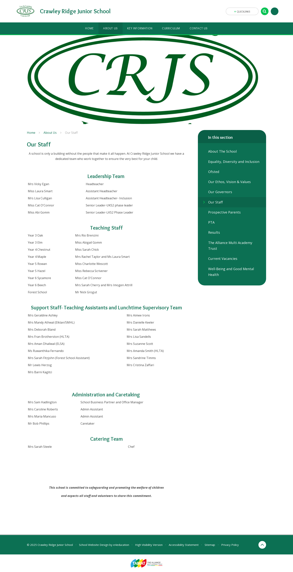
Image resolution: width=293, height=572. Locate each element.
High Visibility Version (149, 545)
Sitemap (210, 545)
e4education (121, 545)
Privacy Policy (230, 545)
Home (31, 133)
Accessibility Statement (184, 545)
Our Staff (71, 133)
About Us (50, 133)
